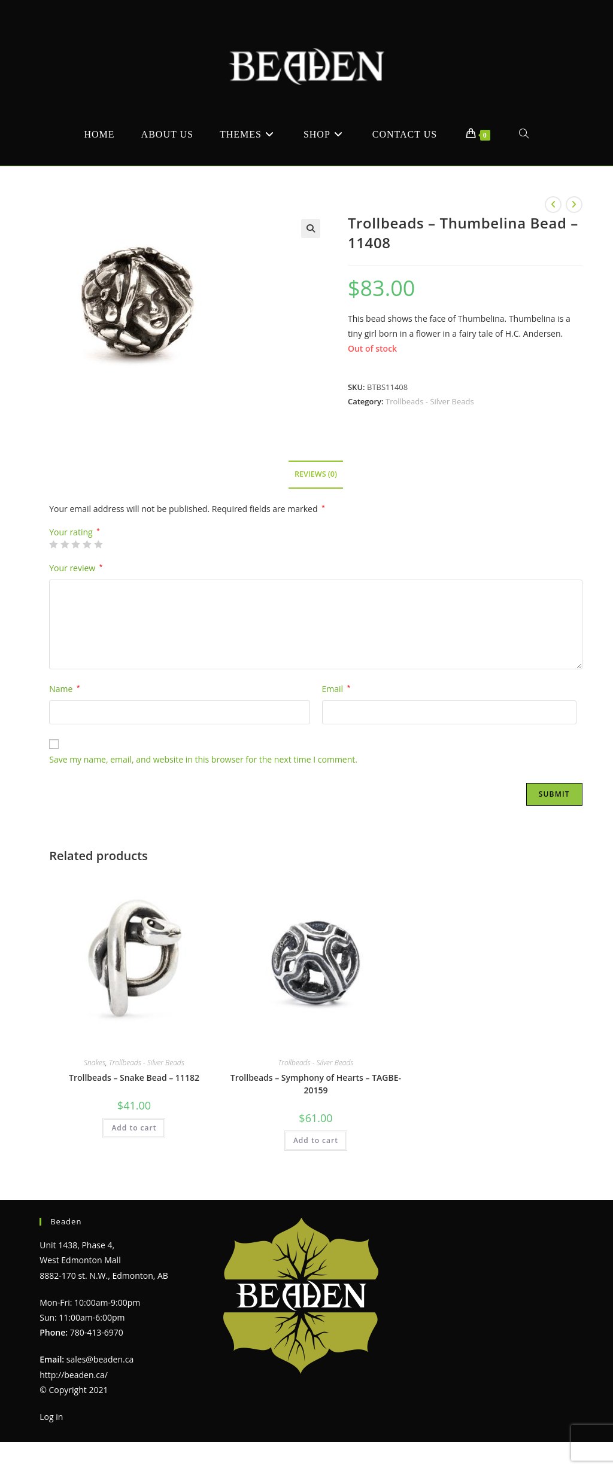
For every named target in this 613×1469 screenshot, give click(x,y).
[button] (310, 228)
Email (336, 688)
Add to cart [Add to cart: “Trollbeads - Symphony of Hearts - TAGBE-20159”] (315, 1140)
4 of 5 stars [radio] (87, 544)
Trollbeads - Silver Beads (430, 401)
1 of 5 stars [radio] (53, 544)
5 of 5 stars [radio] (98, 544)
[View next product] (574, 204)
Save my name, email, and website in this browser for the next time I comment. (203, 759)
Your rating (74, 532)
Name (64, 688)
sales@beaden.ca (99, 1359)
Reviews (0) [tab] (316, 474)
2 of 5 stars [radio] (64, 544)
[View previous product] (553, 204)
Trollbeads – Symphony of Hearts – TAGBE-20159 (315, 1084)
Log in (51, 1416)
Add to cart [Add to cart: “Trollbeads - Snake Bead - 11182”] (133, 1128)
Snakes (94, 1062)
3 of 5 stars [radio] (75, 544)
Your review (75, 568)
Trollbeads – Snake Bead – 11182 (134, 1077)
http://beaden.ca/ (74, 1374)
